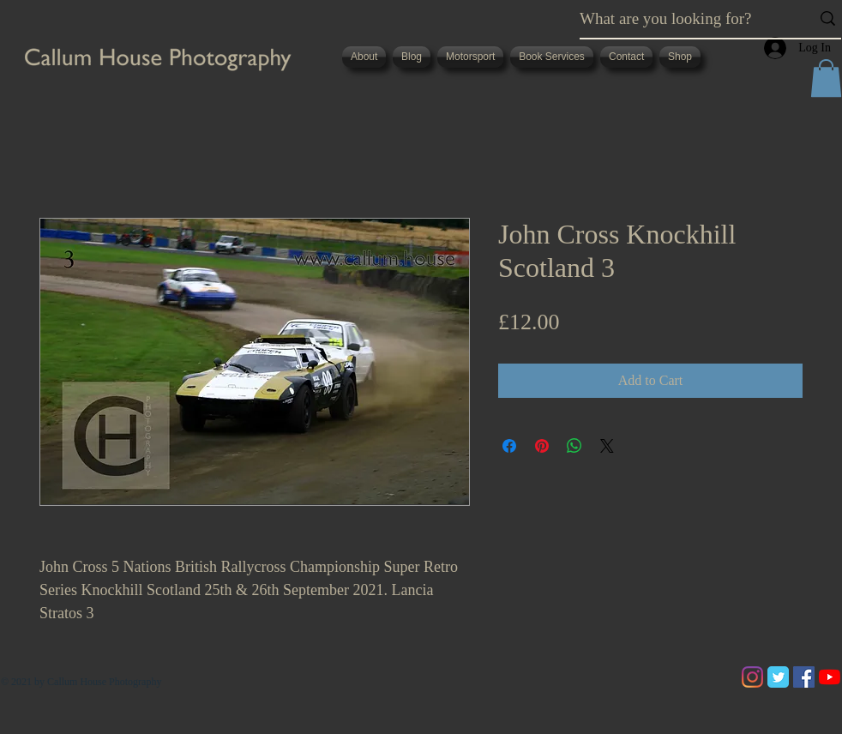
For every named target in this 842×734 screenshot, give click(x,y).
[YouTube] (829, 677)
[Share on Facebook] (509, 446)
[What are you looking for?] (682, 19)
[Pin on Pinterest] (542, 446)
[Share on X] (607, 446)
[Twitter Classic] (778, 677)
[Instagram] (752, 677)
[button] (826, 78)
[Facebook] (804, 677)
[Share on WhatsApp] (574, 446)
